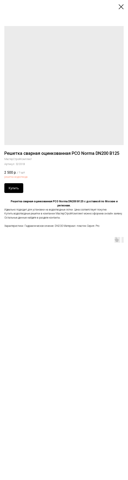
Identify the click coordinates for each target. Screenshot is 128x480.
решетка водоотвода (16, 176)
